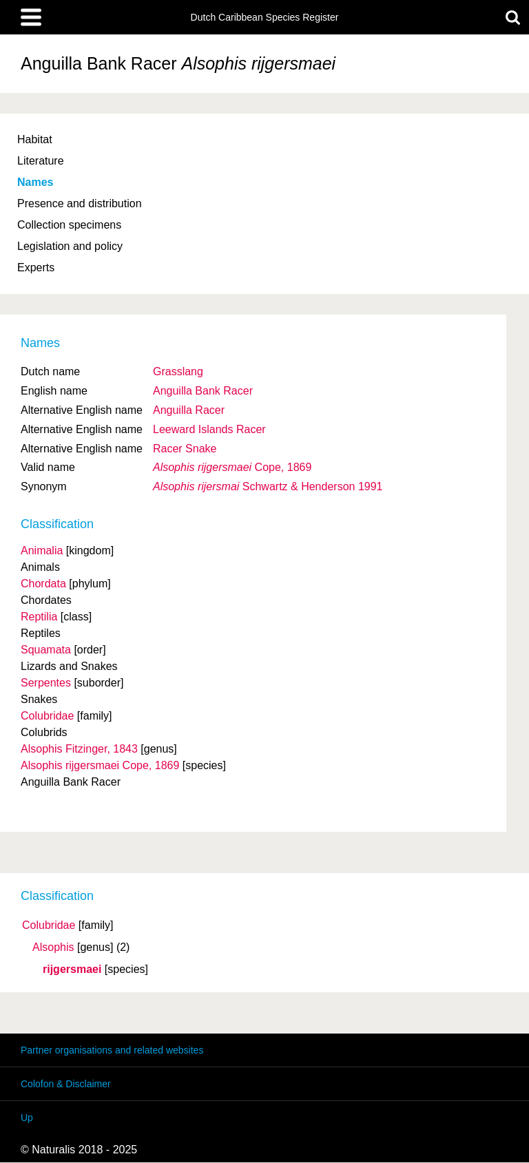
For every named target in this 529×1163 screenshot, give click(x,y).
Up (27, 1117)
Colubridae (48, 925)
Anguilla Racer (189, 410)
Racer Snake (185, 448)
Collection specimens (69, 225)
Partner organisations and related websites (112, 1050)
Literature (40, 161)
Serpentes (46, 683)
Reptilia (39, 616)
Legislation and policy (70, 246)
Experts (35, 267)
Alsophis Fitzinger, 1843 (79, 749)
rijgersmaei (72, 969)
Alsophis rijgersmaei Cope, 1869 (100, 765)
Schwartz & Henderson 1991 (267, 486)
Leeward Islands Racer (209, 429)
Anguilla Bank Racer (203, 391)
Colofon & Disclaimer (66, 1083)
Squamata (46, 650)
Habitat (34, 139)
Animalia (42, 550)
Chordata (43, 583)
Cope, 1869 (232, 467)
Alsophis (53, 947)
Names (35, 182)
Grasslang (178, 371)
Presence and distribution (79, 203)
